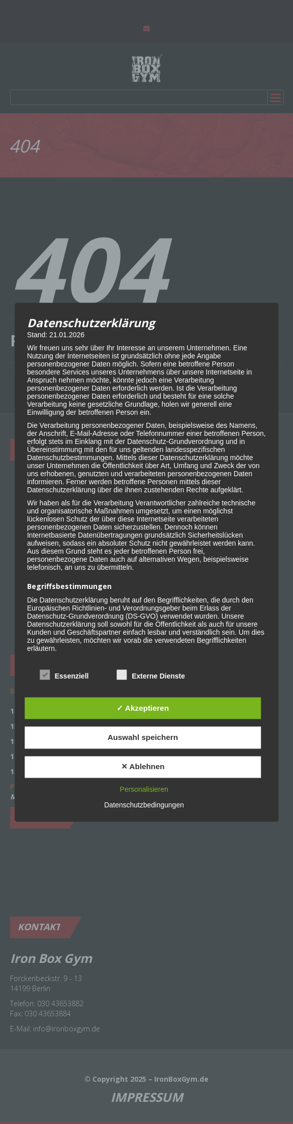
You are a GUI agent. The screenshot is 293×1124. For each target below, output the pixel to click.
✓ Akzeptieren (143, 708)
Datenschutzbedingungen (144, 805)
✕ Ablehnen (143, 767)
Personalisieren (144, 789)
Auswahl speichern (143, 737)
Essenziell (64, 675)
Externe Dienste (151, 675)
